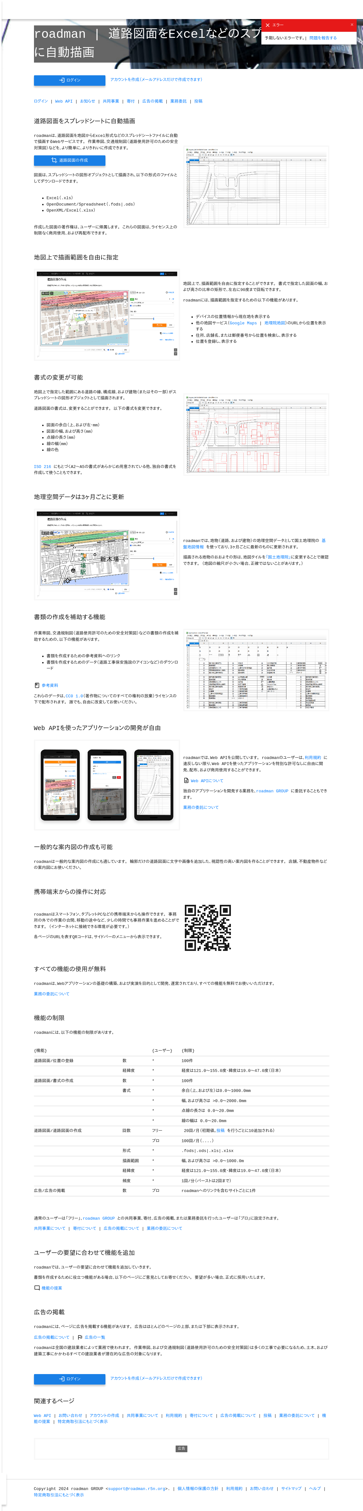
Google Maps (243, 323)
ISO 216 (42, 466)
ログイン (70, 80)
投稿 (198, 101)
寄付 (131, 101)
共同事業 (111, 101)
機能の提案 (48, 1288)
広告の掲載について (121, 1228)
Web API (64, 101)
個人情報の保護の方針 (198, 1489)
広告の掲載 (152, 101)
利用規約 (313, 758)
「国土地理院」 (278, 557)
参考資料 (46, 685)
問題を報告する (323, 38)
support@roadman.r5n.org (136, 1489)
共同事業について (49, 1228)
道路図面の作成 (69, 160)
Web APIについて (203, 781)
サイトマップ (291, 1489)
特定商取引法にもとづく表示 (83, 1422)
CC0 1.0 (74, 696)
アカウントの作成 (104, 1415)
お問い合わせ (71, 1415)
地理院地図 (274, 323)
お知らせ (87, 101)
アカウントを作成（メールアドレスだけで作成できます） (157, 80)
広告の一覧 (91, 1337)
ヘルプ (315, 1489)
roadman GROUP (272, 791)
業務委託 (178, 101)
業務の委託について (201, 807)
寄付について (84, 1228)
